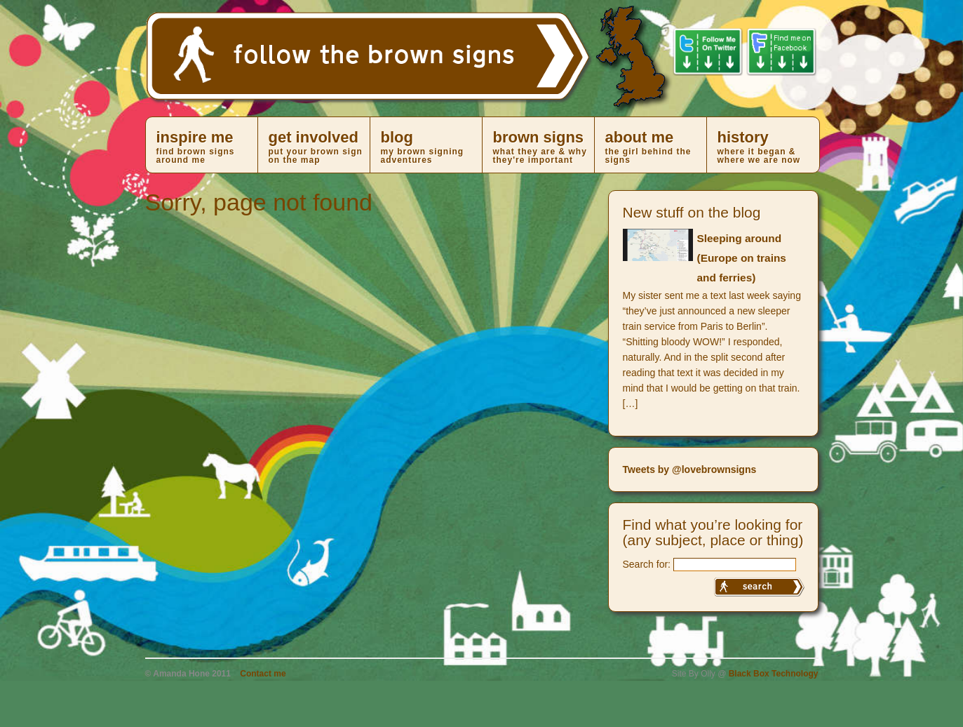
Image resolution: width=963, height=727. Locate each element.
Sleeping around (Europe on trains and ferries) (741, 258)
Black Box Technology (774, 674)
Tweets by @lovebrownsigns (690, 469)
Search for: (647, 564)
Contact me (262, 674)
